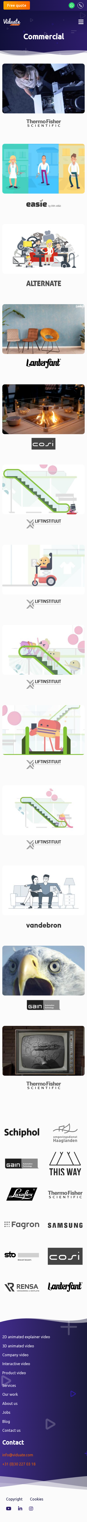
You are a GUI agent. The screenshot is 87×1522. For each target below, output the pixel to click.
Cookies (36, 1499)
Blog (6, 1421)
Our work (10, 1394)
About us (10, 1403)
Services (9, 1385)
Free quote (16, 5)
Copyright (14, 1499)
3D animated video (18, 1346)
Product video (14, 1373)
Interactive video (16, 1364)
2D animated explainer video (26, 1337)
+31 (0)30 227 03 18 (18, 1464)
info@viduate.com (17, 1455)
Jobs (6, 1412)
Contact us (11, 1430)
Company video (15, 1355)
